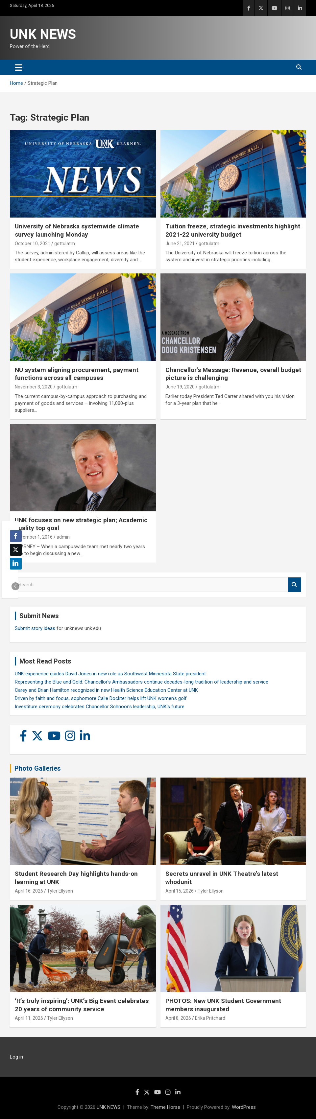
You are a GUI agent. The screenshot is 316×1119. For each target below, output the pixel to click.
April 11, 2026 (29, 1018)
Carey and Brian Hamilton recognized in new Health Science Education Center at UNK (106, 690)
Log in (16, 1057)
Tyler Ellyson (60, 891)
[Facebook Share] (16, 536)
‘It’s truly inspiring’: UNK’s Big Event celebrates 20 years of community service (82, 1005)
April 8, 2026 (178, 1018)
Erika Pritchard (210, 1018)
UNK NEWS (43, 34)
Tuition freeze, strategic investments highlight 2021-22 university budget (232, 230)
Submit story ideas (35, 628)
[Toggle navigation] (18, 67)
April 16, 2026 (29, 891)
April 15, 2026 (179, 891)
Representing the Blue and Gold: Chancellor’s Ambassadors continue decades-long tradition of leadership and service (141, 682)
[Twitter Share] (16, 550)
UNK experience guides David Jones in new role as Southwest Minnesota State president (110, 674)
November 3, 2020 (34, 386)
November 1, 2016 (34, 537)
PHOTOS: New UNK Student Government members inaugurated (223, 1005)
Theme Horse (165, 1107)
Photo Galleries (37, 768)
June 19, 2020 (180, 386)
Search (294, 584)
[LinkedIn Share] (16, 564)
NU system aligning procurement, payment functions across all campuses (76, 374)
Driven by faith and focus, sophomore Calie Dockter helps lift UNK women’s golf (101, 698)
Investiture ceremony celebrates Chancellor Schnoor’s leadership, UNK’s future (99, 707)
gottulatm (64, 243)
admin (63, 537)
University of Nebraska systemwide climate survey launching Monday (77, 230)
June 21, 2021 (180, 243)
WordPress (244, 1107)
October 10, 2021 (32, 243)
